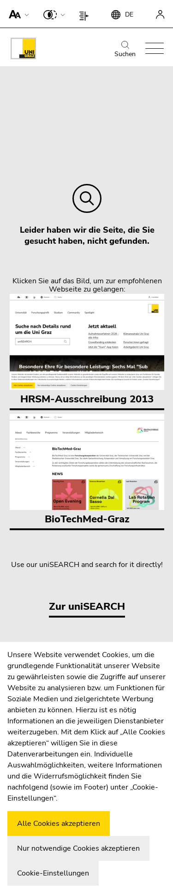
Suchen (125, 49)
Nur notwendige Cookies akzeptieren (78, 848)
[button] (17, 14)
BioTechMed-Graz (87, 470)
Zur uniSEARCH (87, 606)
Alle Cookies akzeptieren (58, 824)
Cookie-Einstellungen (53, 873)
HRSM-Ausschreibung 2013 (87, 350)
